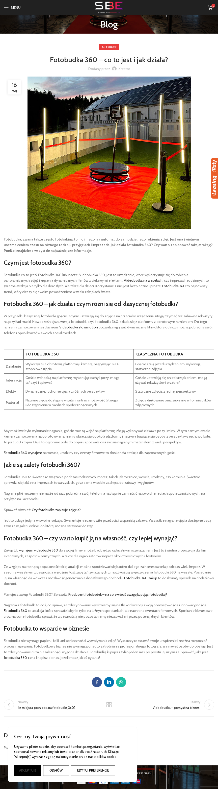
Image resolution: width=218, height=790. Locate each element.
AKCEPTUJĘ (27, 770)
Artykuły (109, 47)
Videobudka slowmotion (78, 327)
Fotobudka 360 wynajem (23, 452)
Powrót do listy (109, 705)
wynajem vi (28, 550)
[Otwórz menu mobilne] (12, 8)
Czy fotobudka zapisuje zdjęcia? (56, 510)
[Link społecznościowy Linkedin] (109, 682)
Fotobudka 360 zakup (140, 578)
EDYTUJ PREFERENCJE (93, 770)
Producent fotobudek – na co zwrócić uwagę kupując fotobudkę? (117, 594)
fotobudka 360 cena (19, 657)
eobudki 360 (48, 550)
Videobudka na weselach (143, 280)
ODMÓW (56, 770)
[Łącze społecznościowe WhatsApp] (121, 682)
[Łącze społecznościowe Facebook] (97, 682)
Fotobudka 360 (174, 286)
